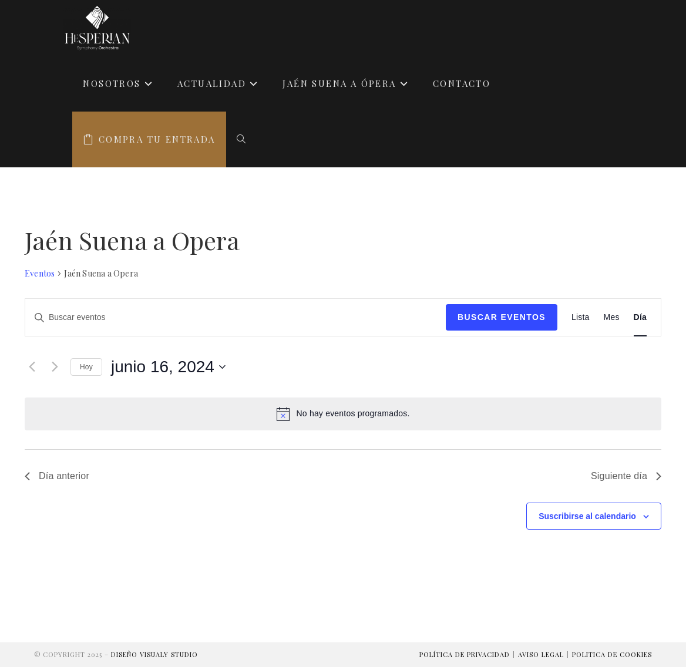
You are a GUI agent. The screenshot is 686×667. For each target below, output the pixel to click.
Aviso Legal (541, 654)
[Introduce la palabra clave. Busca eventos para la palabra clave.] (235, 317)
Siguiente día (626, 476)
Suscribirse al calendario (587, 516)
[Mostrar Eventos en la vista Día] (640, 317)
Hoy (86, 367)
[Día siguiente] (55, 367)
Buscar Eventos (502, 317)
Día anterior (57, 476)
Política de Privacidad (464, 654)
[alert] (343, 413)
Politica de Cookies (612, 654)
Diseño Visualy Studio (154, 654)
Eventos (40, 273)
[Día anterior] (32, 367)
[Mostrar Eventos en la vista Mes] (612, 317)
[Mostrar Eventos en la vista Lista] (580, 317)
